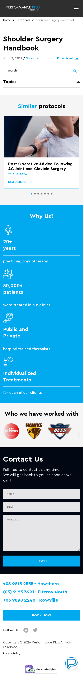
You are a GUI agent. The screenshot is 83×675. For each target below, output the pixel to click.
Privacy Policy (11, 653)
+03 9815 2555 (18, 583)
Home (7, 20)
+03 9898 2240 (19, 600)
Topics (9, 82)
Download (68, 58)
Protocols (23, 20)
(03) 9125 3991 (18, 592)
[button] (31, 194)
